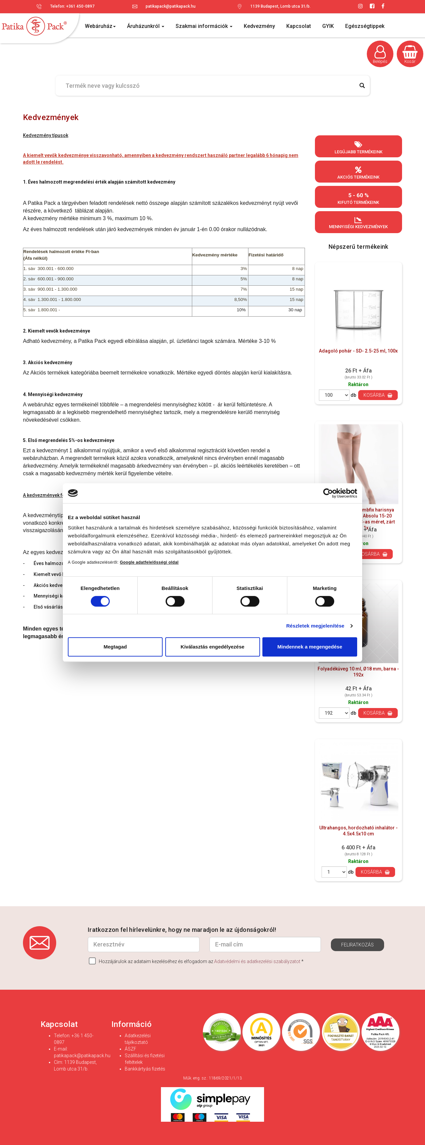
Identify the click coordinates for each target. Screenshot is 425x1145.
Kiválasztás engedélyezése (212, 646)
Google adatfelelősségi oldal (149, 562)
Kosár (410, 54)
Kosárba (377, 395)
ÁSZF (130, 1049)
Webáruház (100, 26)
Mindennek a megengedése (309, 646)
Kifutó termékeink (358, 198)
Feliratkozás (357, 944)
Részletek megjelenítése (315, 626)
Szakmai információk (204, 26)
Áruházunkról (145, 26)
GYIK (328, 26)
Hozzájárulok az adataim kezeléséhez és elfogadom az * (196, 960)
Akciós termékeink (358, 173)
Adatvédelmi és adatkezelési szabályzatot (257, 961)
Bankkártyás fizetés (145, 1069)
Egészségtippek (364, 26)
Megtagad (115, 646)
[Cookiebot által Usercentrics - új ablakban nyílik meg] (328, 493)
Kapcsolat (298, 26)
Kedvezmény (259, 26)
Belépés (380, 54)
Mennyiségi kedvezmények (358, 222)
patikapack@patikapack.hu (171, 6)
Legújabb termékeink (358, 147)
